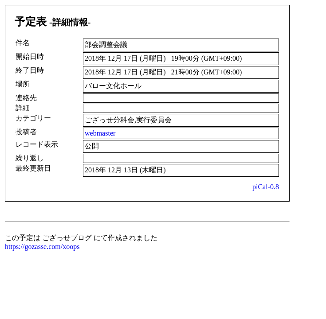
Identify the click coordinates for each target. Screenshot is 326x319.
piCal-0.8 (265, 187)
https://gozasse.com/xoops (42, 246)
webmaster (100, 133)
